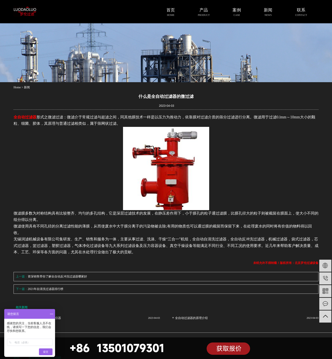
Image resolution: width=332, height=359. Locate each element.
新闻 (27, 87)
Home (17, 87)
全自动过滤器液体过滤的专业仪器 (39, 318)
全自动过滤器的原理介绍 (191, 318)
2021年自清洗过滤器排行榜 (45, 289)
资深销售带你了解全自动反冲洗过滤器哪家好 (57, 276)
